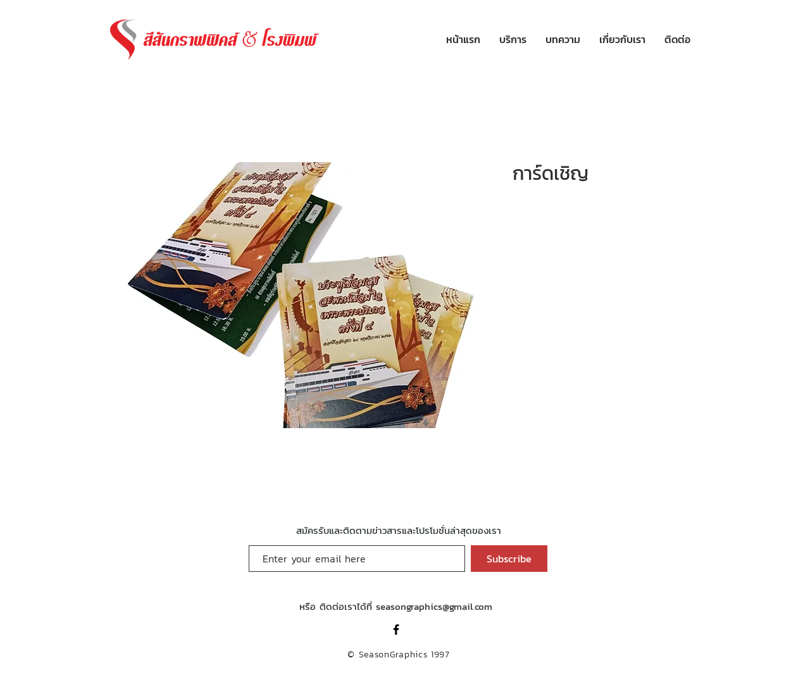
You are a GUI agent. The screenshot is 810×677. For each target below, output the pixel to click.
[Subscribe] (509, 558)
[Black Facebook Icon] (396, 629)
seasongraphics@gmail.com (434, 606)
